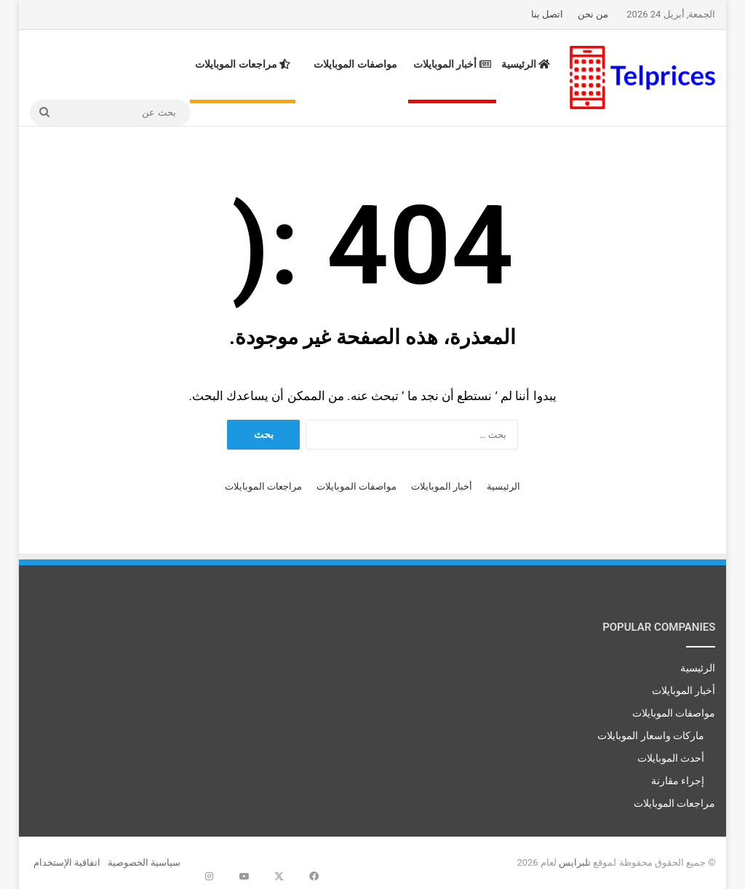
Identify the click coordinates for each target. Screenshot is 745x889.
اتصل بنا (547, 14)
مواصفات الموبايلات (355, 64)
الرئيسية (526, 64)
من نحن (593, 14)
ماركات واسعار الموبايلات (650, 735)
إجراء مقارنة (678, 780)
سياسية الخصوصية (144, 862)
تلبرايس (575, 862)
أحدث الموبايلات (671, 758)
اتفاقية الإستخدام (66, 862)
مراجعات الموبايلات (242, 64)
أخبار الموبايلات (452, 64)
